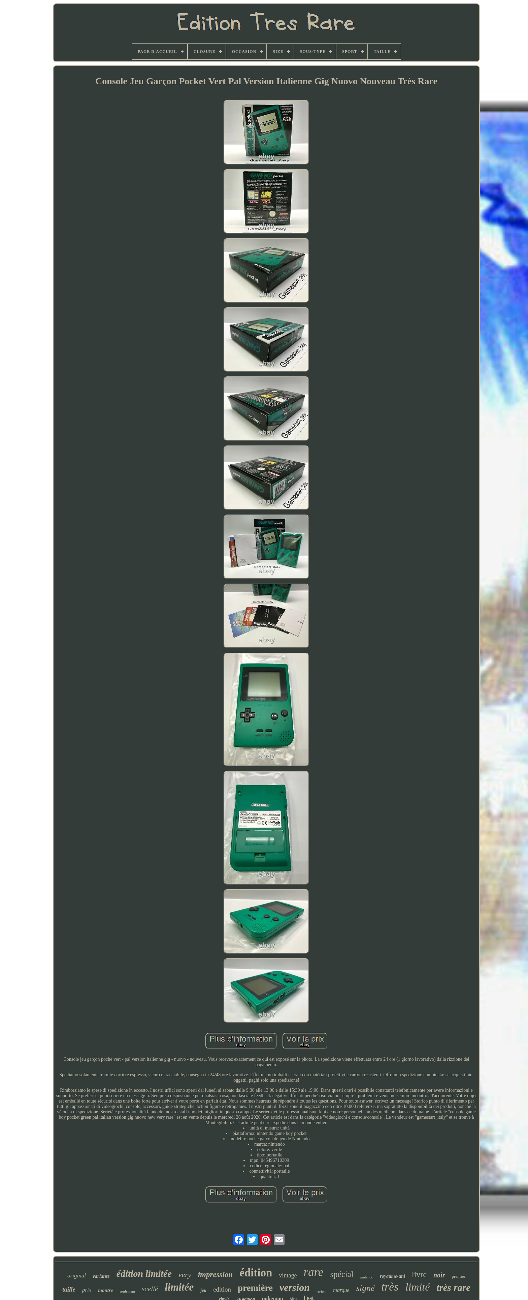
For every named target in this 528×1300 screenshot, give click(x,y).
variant (321, 1291)
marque (341, 1290)
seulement (127, 1291)
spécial (341, 1274)
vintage (288, 1275)
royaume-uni (392, 1276)
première (255, 1288)
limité (417, 1287)
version (294, 1287)
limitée (179, 1287)
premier (458, 1276)
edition (222, 1289)
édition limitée (144, 1273)
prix (86, 1290)
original (76, 1275)
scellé (150, 1289)
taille (68, 1289)
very (184, 1274)
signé (365, 1288)
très (390, 1286)
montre (105, 1290)
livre (419, 1274)
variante (101, 1276)
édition (255, 1273)
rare (313, 1272)
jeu (203, 1290)
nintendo (366, 1277)
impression (215, 1274)
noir (439, 1275)
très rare (453, 1287)
